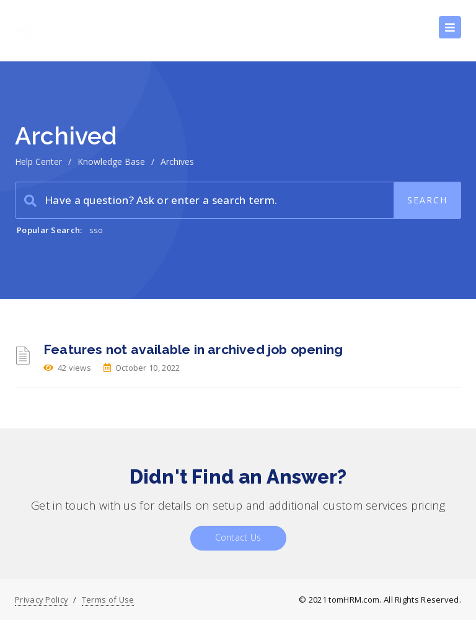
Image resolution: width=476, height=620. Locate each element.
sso (96, 230)
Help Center (38, 161)
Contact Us (238, 537)
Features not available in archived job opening (193, 349)
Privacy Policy (41, 599)
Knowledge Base (111, 161)
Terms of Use (108, 599)
